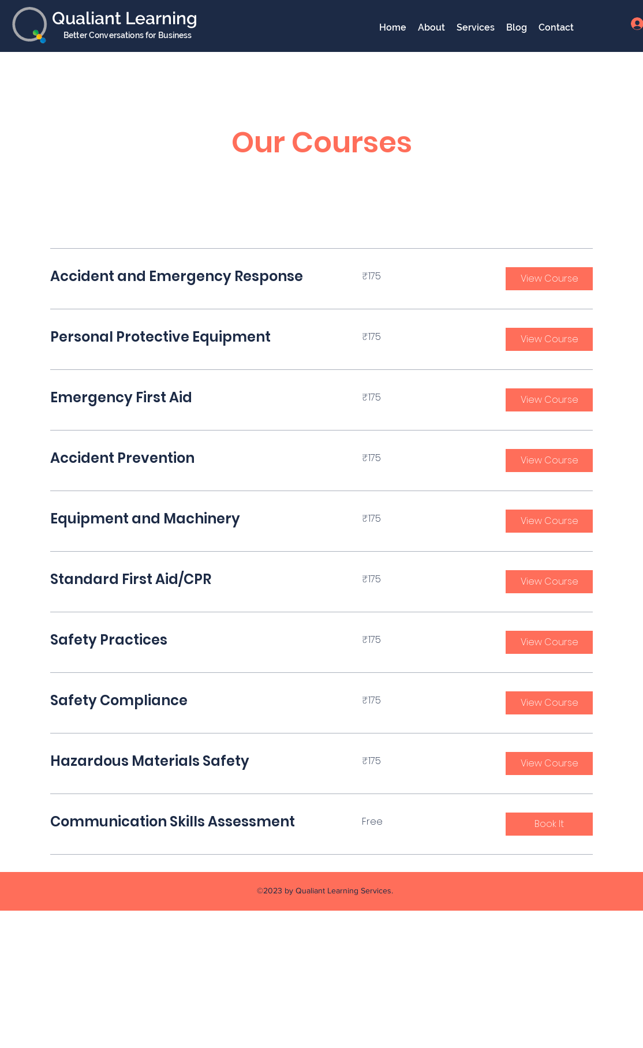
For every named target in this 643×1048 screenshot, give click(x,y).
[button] (549, 278)
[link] (192, 276)
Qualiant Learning (124, 18)
